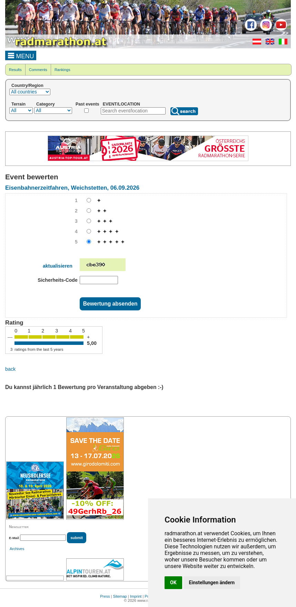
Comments (38, 70)
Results (15, 70)
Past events (87, 104)
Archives (17, 549)
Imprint (136, 596)
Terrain (18, 104)
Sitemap (120, 596)
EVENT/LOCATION (121, 104)
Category (45, 104)
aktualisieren (57, 266)
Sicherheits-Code (57, 280)
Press (105, 596)
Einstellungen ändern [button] (212, 582)
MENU (21, 55)
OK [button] (173, 582)
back (10, 369)
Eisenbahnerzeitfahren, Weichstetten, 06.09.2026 (72, 188)
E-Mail (14, 538)
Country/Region (27, 85)
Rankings (62, 70)
